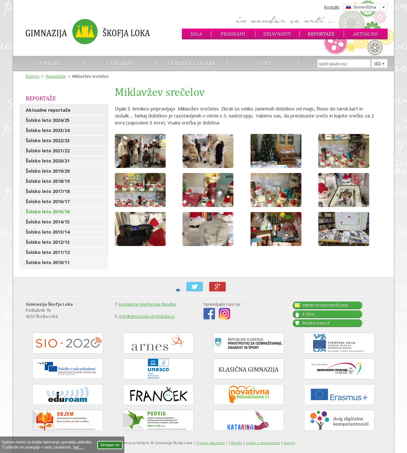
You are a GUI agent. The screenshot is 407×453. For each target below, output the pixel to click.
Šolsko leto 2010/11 (48, 262)
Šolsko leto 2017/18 (48, 191)
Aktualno (365, 34)
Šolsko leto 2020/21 (48, 161)
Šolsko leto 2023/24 (48, 130)
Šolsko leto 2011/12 (48, 252)
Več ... (78, 447)
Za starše (119, 63)
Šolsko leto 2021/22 (48, 151)
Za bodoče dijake (191, 63)
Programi (233, 34)
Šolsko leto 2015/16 (48, 212)
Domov (32, 76)
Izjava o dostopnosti (263, 442)
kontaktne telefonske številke (147, 304)
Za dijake (48, 63)
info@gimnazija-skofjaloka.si (147, 316)
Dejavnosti (277, 34)
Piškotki (235, 442)
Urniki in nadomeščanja (325, 305)
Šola (196, 34)
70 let (263, 63)
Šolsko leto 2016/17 (48, 201)
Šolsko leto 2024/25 (48, 120)
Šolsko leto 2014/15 (48, 222)
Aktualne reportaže (48, 110)
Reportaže (321, 34)
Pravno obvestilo (210, 442)
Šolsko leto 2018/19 (48, 181)
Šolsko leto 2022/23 (48, 140)
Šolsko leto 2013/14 (48, 232)
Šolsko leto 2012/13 (48, 242)
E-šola (308, 314)
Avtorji (289, 442)
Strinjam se (110, 445)
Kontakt (331, 7)
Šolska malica (315, 323)
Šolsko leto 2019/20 (48, 171)
